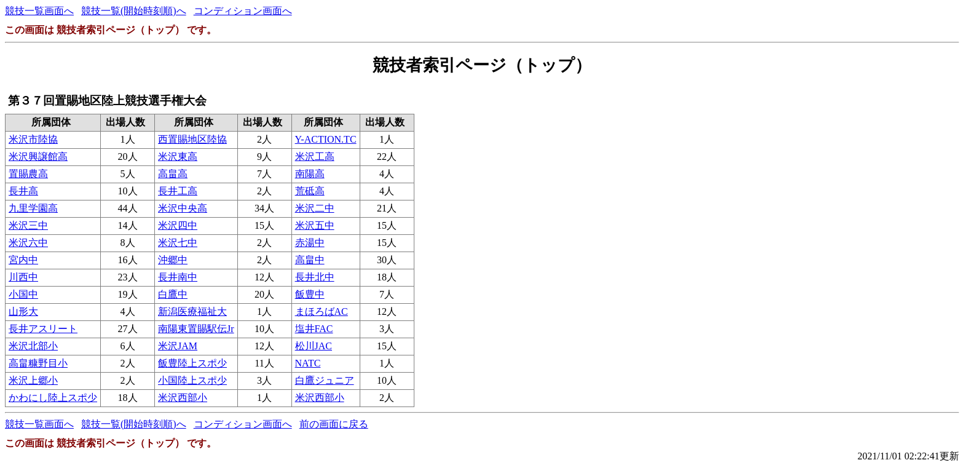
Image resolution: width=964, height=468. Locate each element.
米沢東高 (177, 156)
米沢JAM (177, 346)
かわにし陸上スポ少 (53, 397)
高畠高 (173, 174)
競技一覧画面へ (39, 11)
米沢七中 (177, 242)
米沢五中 (314, 225)
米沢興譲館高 (38, 156)
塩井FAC (314, 328)
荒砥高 (310, 191)
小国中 (23, 294)
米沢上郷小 (33, 380)
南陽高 (310, 174)
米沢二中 (314, 208)
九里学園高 (33, 208)
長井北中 (314, 277)
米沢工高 (314, 156)
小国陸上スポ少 (192, 380)
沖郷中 (173, 260)
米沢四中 (177, 225)
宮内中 (23, 260)
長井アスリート (43, 328)
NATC (308, 363)
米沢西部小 (182, 397)
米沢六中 (28, 242)
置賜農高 (28, 174)
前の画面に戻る (333, 424)
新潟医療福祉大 (192, 311)
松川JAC (313, 346)
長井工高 (177, 191)
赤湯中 (310, 242)
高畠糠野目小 (38, 363)
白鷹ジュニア (324, 380)
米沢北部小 (33, 346)
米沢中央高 (182, 208)
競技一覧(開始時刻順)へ (133, 11)
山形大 (23, 311)
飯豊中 (310, 294)
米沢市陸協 (33, 139)
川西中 (23, 277)
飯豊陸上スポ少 (192, 363)
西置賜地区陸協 (192, 139)
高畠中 (310, 260)
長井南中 (177, 277)
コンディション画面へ (243, 11)
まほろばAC (321, 311)
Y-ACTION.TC (326, 139)
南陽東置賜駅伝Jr (196, 328)
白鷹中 (173, 294)
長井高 (23, 191)
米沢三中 (28, 225)
